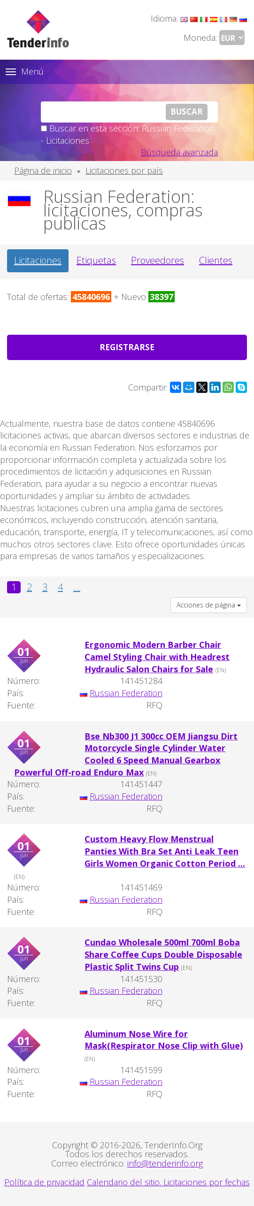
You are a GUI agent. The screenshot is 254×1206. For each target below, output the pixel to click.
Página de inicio (43, 170)
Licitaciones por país (124, 170)
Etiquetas (96, 260)
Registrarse (127, 347)
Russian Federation (126, 693)
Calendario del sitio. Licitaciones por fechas (168, 1182)
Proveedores (157, 260)
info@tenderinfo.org (165, 1163)
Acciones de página (209, 604)
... (76, 587)
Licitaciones (38, 260)
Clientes (215, 260)
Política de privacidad (44, 1182)
